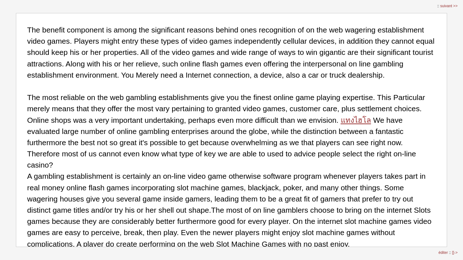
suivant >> (449, 6)
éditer (443, 253)
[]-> (455, 253)
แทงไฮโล (356, 120)
